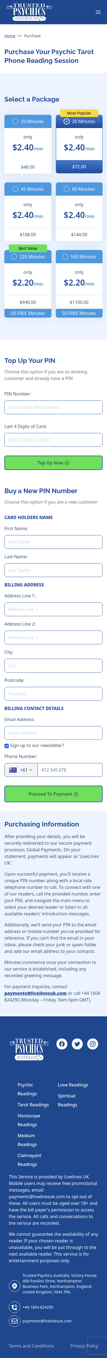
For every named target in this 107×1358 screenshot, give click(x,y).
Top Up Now (54, 463)
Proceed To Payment (53, 794)
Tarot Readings (33, 1105)
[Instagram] (92, 1049)
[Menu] (98, 12)
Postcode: (53, 689)
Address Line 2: (53, 632)
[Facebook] (61, 1049)
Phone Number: (53, 765)
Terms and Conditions (31, 1346)
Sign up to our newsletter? (34, 745)
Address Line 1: (53, 604)
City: (53, 661)
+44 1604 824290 (38, 1307)
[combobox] (21, 770)
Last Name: (53, 565)
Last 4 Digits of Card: (53, 435)
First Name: (53, 537)
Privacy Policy (84, 1346)
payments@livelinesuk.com (47, 1321)
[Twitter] (77, 1049)
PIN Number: (53, 402)
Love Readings (73, 1085)
